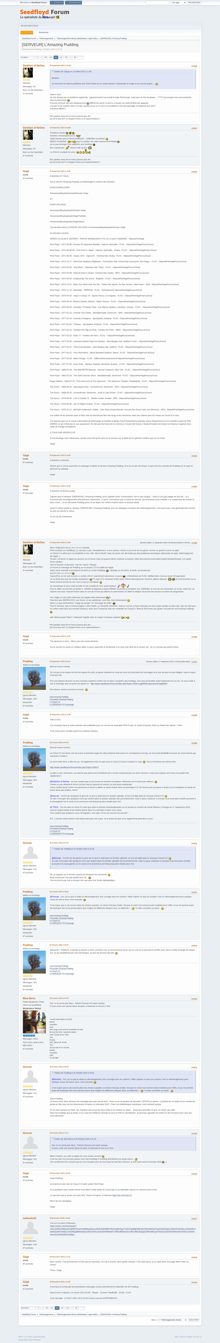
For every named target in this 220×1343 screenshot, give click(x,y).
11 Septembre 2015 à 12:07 (60, 636)
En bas (24, 57)
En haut (25, 1308)
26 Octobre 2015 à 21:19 (59, 998)
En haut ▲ (198, 1337)
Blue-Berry (29, 998)
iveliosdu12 (29, 1218)
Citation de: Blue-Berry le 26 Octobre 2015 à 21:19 (75, 1139)
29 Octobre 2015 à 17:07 (59, 1133)
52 (61, 57)
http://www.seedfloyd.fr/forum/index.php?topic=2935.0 (74, 767)
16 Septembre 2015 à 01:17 (60, 661)
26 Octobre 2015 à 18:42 (59, 892)
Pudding (28, 661)
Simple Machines (39, 1337)
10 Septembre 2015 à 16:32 (60, 486)
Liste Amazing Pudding (59, 697)
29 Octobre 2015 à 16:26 (59, 1067)
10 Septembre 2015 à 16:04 (60, 455)
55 (75, 57)
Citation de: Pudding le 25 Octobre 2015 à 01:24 (74, 849)
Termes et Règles (186, 1337)
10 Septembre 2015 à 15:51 (60, 171)
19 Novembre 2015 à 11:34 (60, 1257)
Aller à (153, 1320)
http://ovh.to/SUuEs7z (122, 1195)
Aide (176, 1337)
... (41, 57)
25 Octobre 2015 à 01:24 (59, 742)
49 (45, 57)
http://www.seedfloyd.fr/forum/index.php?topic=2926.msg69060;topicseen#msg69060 (129, 683)
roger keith (92, 38)
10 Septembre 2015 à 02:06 (60, 128)
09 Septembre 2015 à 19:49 (60, 65)
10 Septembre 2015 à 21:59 (60, 542)
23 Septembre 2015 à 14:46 (60, 714)
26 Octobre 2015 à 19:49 (59, 945)
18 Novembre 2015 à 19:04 (60, 1218)
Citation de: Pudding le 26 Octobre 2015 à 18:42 (74, 1073)
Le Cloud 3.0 (55, 702)
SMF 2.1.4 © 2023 (25, 1337)
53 (66, 57)
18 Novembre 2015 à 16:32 (60, 1173)
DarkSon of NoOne (34, 65)
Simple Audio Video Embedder (29, 1340)
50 (51, 57)
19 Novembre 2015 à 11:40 (60, 1282)
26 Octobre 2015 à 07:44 (59, 843)
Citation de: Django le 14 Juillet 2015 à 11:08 (72, 72)
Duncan (27, 843)
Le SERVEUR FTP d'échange (62, 705)
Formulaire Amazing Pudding (61, 699)
